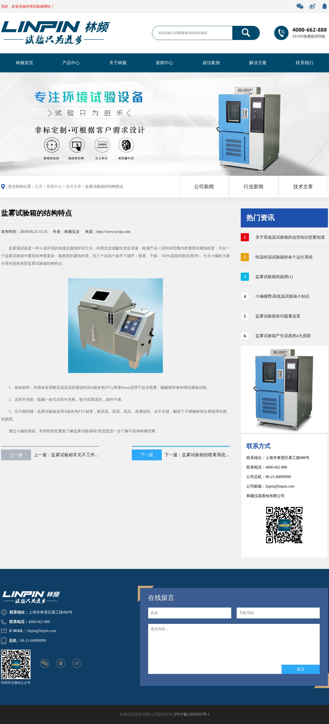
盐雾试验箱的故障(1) (274, 277)
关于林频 (118, 62)
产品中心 (71, 62)
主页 (38, 186)
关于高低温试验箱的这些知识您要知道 (290, 237)
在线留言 (161, 597)
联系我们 (304, 62)
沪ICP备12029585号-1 (191, 714)
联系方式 (258, 446)
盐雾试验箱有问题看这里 (277, 316)
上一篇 (16, 454)
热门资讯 (260, 218)
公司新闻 (204, 186)
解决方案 (258, 62)
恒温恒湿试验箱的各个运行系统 (284, 257)
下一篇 (146, 454)
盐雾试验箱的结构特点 (36, 213)
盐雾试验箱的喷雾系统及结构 (210, 454)
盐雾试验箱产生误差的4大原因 (283, 336)
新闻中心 (164, 62)
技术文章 (73, 186)
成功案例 (211, 62)
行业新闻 (253, 186)
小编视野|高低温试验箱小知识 (282, 296)
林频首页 (24, 62)
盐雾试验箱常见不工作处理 (77, 454)
